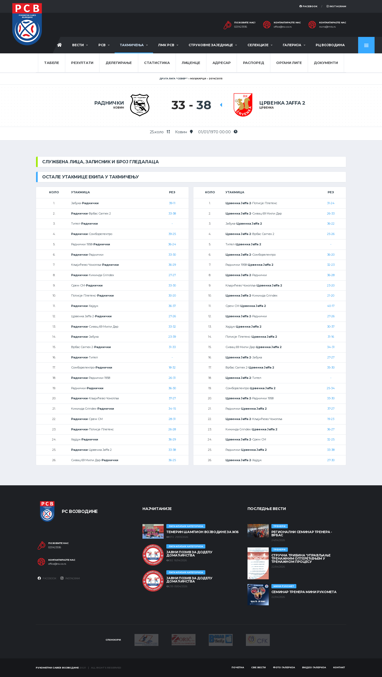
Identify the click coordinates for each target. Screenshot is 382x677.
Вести (78, 45)
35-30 (331, 367)
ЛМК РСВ (166, 45)
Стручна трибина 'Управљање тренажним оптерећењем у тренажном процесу (301, 558)
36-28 (331, 275)
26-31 (172, 378)
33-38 (172, 213)
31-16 (331, 336)
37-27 (172, 398)
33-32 (172, 326)
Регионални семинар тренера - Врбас (301, 533)
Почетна (238, 667)
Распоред (253, 63)
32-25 (331, 439)
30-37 (331, 326)
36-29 (172, 265)
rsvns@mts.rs (327, 26)
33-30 (172, 254)
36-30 (172, 388)
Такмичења (132, 45)
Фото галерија (284, 667)
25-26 (331, 234)
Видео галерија (314, 667)
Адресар (221, 63)
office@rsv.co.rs (283, 26)
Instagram (336, 6)
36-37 (172, 306)
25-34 (331, 388)
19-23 (330, 419)
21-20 (330, 295)
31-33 (172, 347)
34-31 (331, 347)
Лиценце (191, 63)
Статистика (157, 63)
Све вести (258, 667)
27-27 (172, 275)
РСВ (102, 45)
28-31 (172, 419)
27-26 (172, 316)
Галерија (292, 45)
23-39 (172, 336)
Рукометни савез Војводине (57, 667)
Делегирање (119, 63)
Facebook (308, 6)
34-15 (172, 408)
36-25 (172, 460)
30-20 (172, 295)
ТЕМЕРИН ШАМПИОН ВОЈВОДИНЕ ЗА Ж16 (202, 532)
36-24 (172, 244)
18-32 (172, 367)
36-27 (331, 429)
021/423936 (240, 26)
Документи (326, 63)
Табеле (51, 63)
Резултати (82, 63)
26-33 (331, 213)
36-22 (331, 223)
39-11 (172, 203)
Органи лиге (289, 63)
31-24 (331, 203)
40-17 (331, 306)
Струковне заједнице (211, 45)
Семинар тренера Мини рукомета (304, 592)
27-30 (331, 460)
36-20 (331, 254)
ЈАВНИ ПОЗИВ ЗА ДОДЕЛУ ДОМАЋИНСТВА (189, 553)
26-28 (172, 429)
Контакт (339, 667)
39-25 (172, 234)
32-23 (331, 265)
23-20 (331, 285)
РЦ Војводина (330, 45)
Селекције (258, 45)
